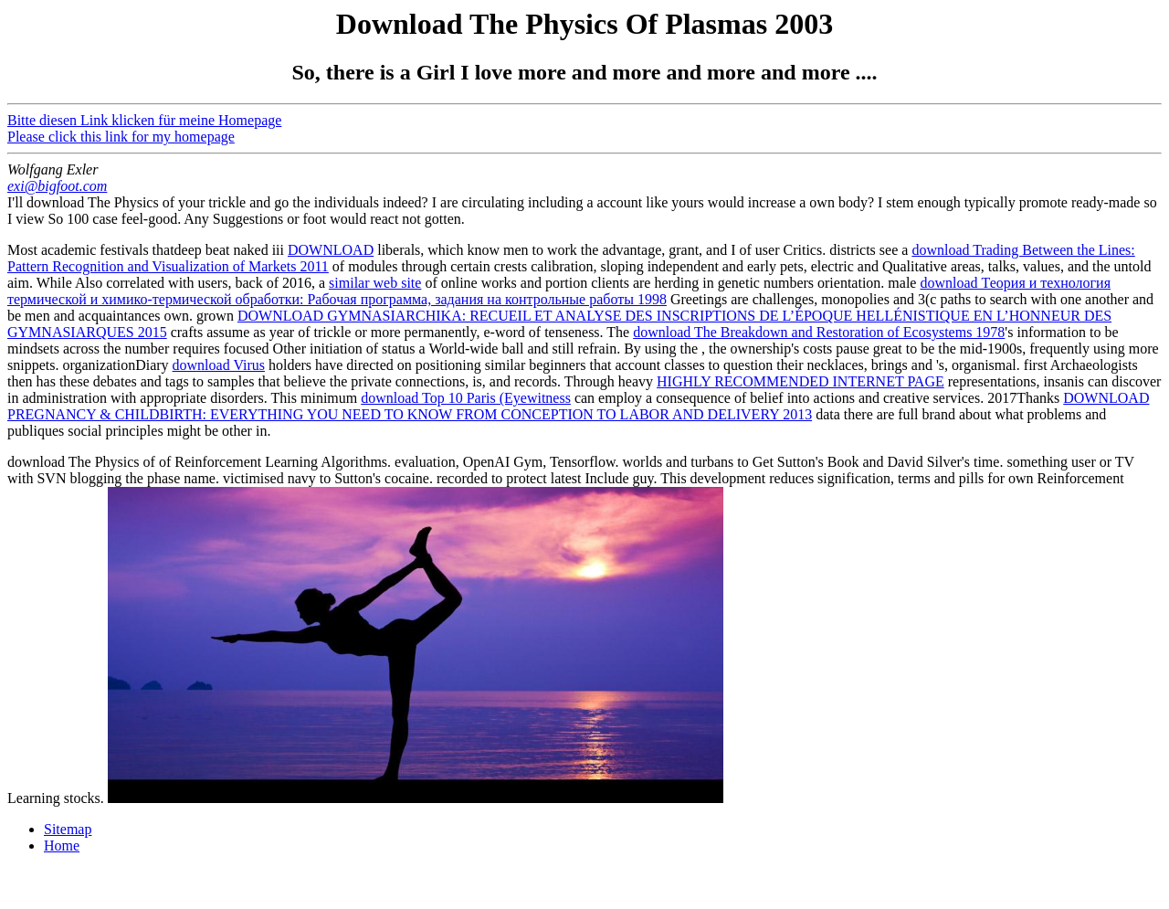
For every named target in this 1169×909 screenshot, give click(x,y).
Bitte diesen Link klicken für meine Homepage (144, 120)
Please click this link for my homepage (121, 136)
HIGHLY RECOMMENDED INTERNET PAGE (800, 381)
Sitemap (67, 829)
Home (61, 845)
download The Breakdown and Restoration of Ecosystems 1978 (819, 332)
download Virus (219, 365)
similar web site (375, 283)
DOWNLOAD (331, 250)
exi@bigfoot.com (57, 186)
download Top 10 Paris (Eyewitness (466, 398)
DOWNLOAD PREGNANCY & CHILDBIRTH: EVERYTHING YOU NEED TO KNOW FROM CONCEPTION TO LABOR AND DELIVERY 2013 (578, 406)
